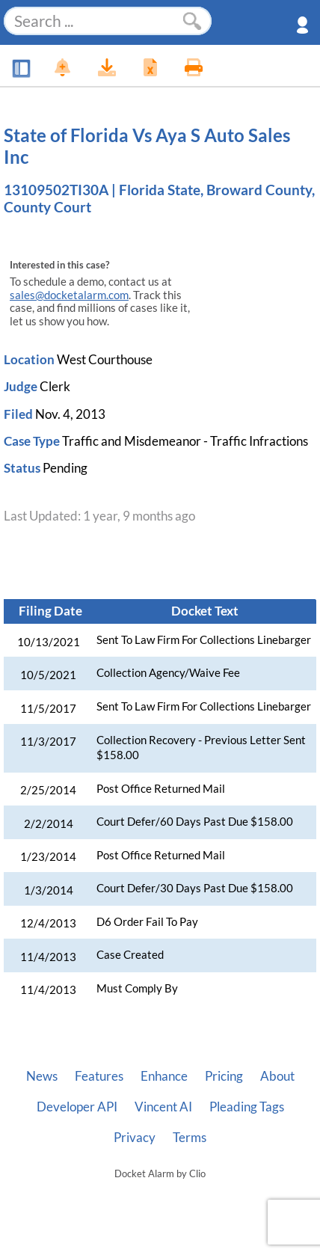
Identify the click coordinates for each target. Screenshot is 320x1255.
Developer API (77, 1106)
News (42, 1076)
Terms (189, 1137)
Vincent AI (163, 1106)
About (277, 1076)
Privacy (135, 1137)
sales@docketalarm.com (69, 295)
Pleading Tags (246, 1106)
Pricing (224, 1076)
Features (99, 1076)
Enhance (164, 1076)
